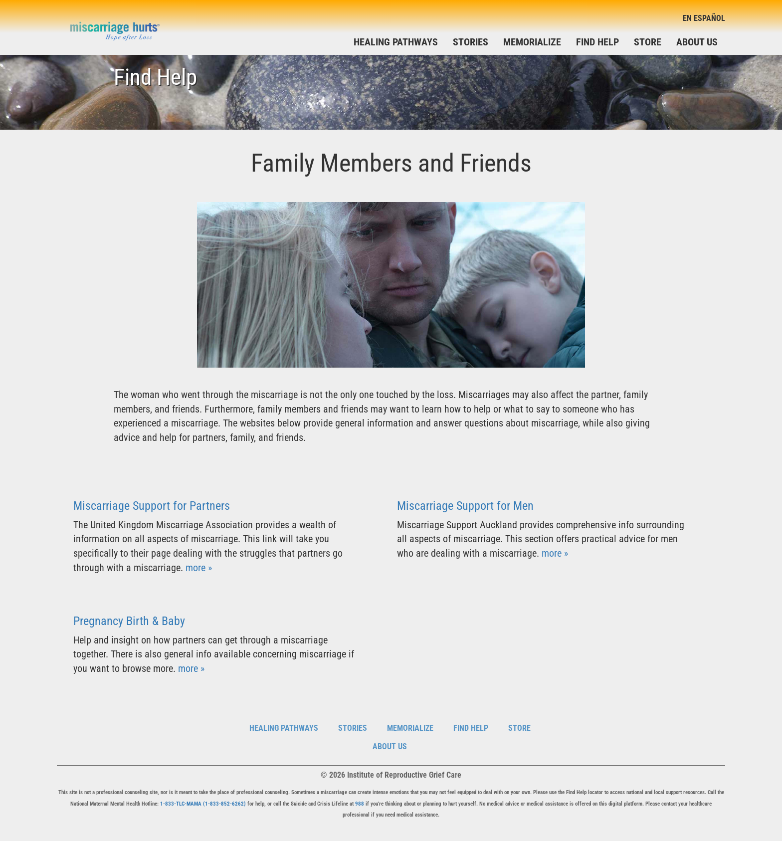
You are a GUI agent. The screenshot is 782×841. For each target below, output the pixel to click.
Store (647, 42)
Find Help (597, 42)
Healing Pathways (283, 728)
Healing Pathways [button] (396, 42)
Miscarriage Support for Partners (151, 506)
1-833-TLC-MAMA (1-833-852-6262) (203, 804)
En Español (704, 18)
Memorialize (532, 42)
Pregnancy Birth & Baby (129, 621)
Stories (470, 42)
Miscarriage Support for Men (465, 506)
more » (199, 568)
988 (359, 804)
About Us (697, 42)
